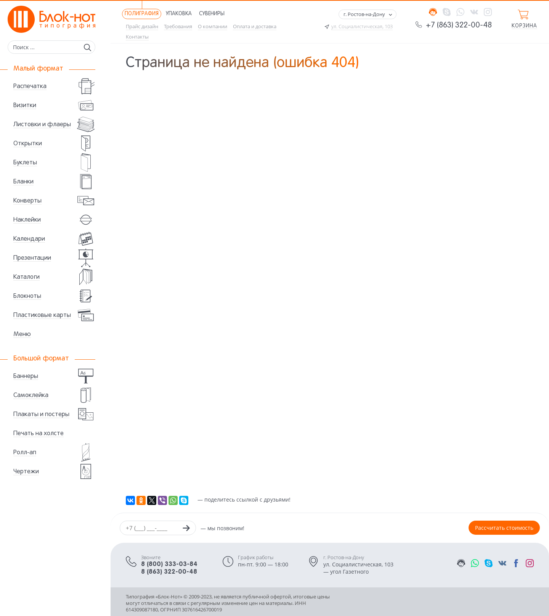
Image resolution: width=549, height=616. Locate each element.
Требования (178, 26)
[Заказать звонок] (186, 529)
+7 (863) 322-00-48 (459, 25)
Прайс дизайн (142, 26)
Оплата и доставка (254, 26)
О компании (212, 26)
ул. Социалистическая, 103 (362, 26)
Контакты (137, 37)
